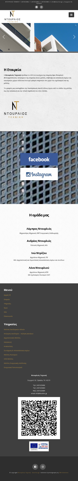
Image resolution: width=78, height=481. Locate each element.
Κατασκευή (7, 342)
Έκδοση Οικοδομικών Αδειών (14, 329)
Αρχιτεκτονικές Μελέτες (12, 338)
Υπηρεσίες (7, 304)
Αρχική (6, 295)
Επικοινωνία (8, 316)
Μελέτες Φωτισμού (10, 355)
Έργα (5, 308)
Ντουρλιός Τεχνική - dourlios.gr (29, 472)
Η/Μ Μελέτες (8, 359)
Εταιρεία (7, 299)
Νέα (5, 312)
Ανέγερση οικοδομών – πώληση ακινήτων (18, 334)
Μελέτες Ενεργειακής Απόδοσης (15, 363)
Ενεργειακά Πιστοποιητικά (13, 367)
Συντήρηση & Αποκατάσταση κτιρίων (17, 350)
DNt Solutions (63, 472)
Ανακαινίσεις (8, 346)
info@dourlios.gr (57, 2)
